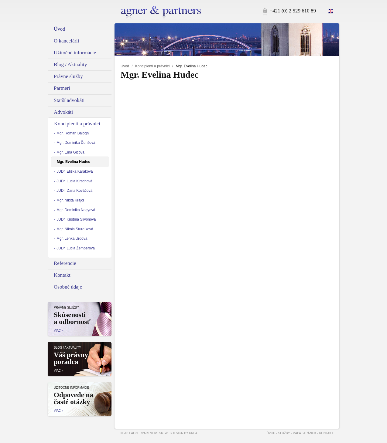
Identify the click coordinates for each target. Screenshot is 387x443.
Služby (284, 433)
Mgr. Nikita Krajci (70, 200)
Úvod (125, 66)
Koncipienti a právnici (152, 66)
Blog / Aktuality (70, 64)
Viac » (58, 330)
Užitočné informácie (75, 53)
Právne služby (68, 76)
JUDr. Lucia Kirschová (74, 181)
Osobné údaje (68, 287)
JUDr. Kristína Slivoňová (76, 219)
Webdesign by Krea (181, 433)
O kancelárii (66, 41)
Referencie (65, 263)
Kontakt (62, 275)
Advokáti (63, 112)
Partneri (62, 88)
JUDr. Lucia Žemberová (76, 248)
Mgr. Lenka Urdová (72, 238)
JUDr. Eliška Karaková (75, 171)
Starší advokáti (69, 100)
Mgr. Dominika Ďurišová (76, 142)
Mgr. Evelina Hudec (73, 162)
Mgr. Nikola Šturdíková (75, 229)
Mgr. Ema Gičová (70, 152)
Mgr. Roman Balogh (73, 133)
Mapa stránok (304, 433)
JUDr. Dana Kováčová (74, 190)
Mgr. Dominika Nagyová (76, 210)
